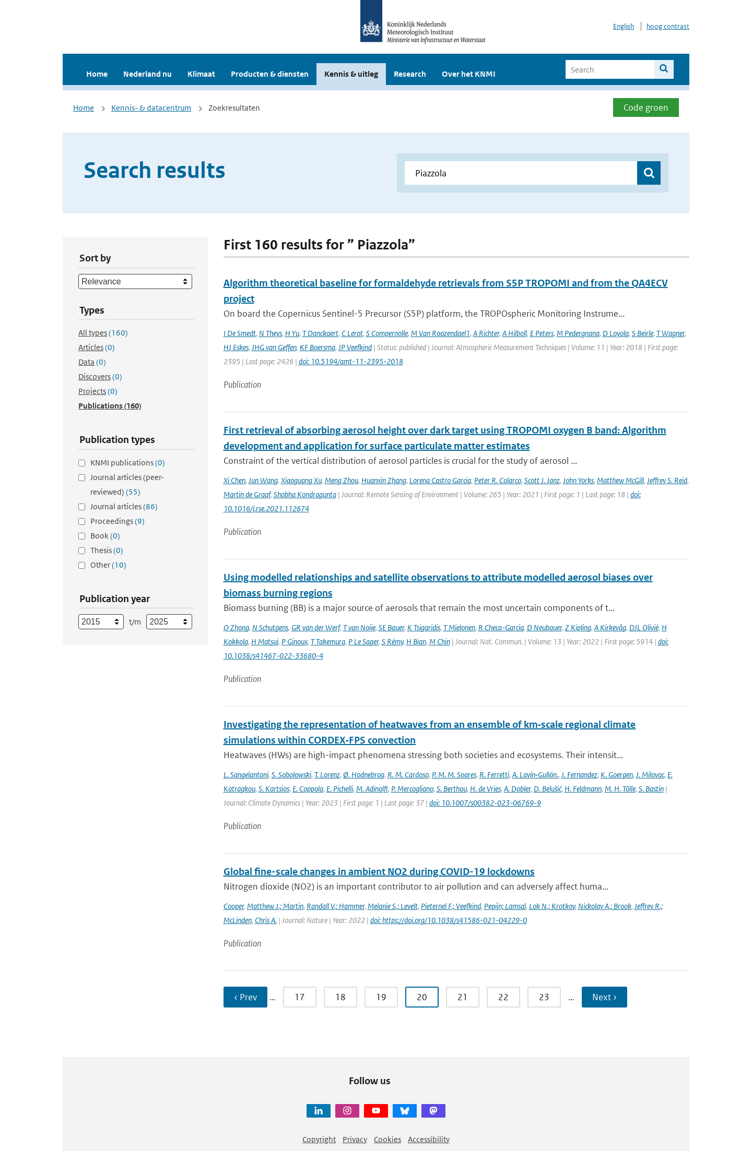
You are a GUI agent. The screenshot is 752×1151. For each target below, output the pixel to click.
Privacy (355, 1139)
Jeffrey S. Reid (667, 480)
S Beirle (642, 333)
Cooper (234, 906)
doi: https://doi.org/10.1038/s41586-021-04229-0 (448, 920)
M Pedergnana (578, 333)
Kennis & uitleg (351, 74)
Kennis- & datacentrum (151, 108)
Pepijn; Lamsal (505, 906)
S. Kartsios (273, 789)
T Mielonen (459, 627)
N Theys (270, 333)
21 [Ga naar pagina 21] (462, 997)
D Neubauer (544, 627)
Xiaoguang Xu (301, 480)
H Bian (416, 641)
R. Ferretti (494, 775)
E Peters (542, 333)
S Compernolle (387, 333)
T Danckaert (320, 333)
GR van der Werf (315, 627)
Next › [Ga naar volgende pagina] (604, 997)
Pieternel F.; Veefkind (451, 906)
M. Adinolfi (372, 789)
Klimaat (201, 74)
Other (108, 565)
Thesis (106, 550)
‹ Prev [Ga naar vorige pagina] (245, 997)
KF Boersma (317, 347)
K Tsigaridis (423, 627)
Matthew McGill (620, 480)
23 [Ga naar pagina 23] (544, 997)
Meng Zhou (341, 480)
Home (97, 74)
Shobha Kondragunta (305, 494)
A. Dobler (517, 789)
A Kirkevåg (610, 627)
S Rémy (392, 641)
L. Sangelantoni (246, 775)
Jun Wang (263, 480)
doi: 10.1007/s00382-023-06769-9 (485, 803)
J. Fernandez (579, 775)
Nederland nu (147, 74)
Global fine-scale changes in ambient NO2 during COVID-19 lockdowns (379, 872)
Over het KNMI (469, 74)
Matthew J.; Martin (275, 906)
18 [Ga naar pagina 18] (340, 997)
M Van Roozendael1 (440, 333)
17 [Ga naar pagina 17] (300, 997)
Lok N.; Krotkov (552, 906)
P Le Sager (363, 641)
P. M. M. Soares (454, 775)
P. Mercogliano (412, 789)
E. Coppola (307, 789)
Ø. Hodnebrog (363, 775)
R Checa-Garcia (501, 627)
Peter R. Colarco (497, 480)
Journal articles (124, 506)
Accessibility (429, 1139)
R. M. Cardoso (408, 775)
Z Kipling (578, 627)
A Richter (486, 333)
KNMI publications (127, 462)
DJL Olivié (644, 627)
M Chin (439, 641)
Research (410, 74)
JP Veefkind (355, 347)
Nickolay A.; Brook (604, 906)
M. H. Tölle (620, 789)
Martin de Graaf (247, 494)
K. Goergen (617, 775)
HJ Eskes (236, 347)
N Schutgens (270, 627)
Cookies (387, 1139)
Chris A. (266, 920)
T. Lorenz (327, 775)
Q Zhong (236, 627)
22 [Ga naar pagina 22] (503, 997)
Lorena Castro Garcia (440, 480)
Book (105, 536)
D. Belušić (547, 789)
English (623, 26)
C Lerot (352, 333)
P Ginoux (294, 641)
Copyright (319, 1139)
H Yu (292, 333)
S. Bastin (651, 789)
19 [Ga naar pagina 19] (381, 997)
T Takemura (328, 641)
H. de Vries (485, 789)
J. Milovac (650, 775)
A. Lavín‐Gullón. (535, 775)
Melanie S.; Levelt (393, 906)
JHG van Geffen (274, 347)
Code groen (646, 107)
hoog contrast (668, 26)
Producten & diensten (270, 74)
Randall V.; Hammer (336, 906)
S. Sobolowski (291, 775)
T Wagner (670, 333)
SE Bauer (391, 627)
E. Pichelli (339, 789)
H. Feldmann (583, 789)
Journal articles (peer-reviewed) (127, 484)
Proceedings (117, 521)
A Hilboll (514, 333)
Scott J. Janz (542, 480)
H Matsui (264, 641)
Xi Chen (234, 480)
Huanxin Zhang (383, 480)
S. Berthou (452, 789)
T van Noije (359, 627)
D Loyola (616, 333)
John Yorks (578, 480)
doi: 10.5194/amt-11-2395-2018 (351, 361)
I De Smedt (240, 333)
